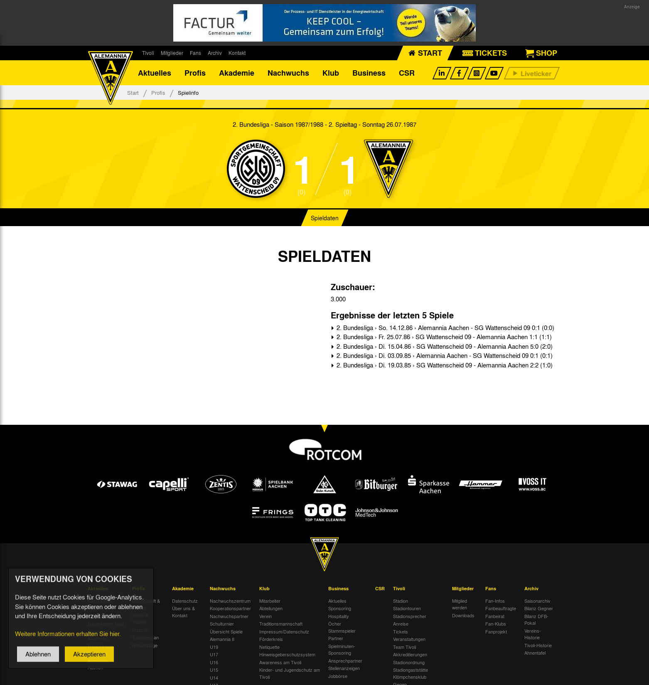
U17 (214, 654)
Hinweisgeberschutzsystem (287, 654)
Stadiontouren (407, 608)
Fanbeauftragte (500, 608)
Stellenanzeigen (344, 668)
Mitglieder (172, 53)
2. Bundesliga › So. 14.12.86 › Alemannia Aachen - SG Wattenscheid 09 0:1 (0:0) (444, 327)
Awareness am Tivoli (280, 662)
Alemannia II (222, 639)
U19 (214, 646)
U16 (214, 662)
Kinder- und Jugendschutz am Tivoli (289, 673)
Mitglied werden (459, 604)
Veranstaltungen (409, 639)
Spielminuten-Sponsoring (341, 649)
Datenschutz (185, 600)
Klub (330, 72)
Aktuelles (154, 72)
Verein (265, 616)
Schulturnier (222, 623)
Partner (335, 638)
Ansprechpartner (345, 660)
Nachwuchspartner (229, 616)
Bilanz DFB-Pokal (536, 619)
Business (369, 72)
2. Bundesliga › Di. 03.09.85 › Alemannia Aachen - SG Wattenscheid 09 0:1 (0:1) (444, 355)
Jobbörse (337, 676)
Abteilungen (271, 608)
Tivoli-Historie (538, 645)
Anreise (400, 623)
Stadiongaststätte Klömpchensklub (410, 673)
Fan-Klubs (495, 623)
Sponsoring (339, 608)
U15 (214, 669)
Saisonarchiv (537, 600)
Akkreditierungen (410, 654)
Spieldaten (325, 218)
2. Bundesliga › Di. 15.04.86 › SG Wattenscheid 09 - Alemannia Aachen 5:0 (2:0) (444, 346)
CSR (407, 72)
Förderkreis (271, 639)
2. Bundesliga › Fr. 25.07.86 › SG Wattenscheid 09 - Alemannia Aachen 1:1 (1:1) (443, 336)
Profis (195, 72)
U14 (214, 677)
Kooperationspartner (230, 608)
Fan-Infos (495, 600)
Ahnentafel (535, 652)
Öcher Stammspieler (342, 627)
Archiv (215, 53)
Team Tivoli (404, 646)
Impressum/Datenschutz (284, 631)
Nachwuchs (288, 72)
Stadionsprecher (409, 616)
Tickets (400, 631)
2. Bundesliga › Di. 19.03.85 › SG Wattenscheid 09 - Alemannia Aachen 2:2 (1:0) (444, 365)
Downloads (463, 615)
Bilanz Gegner (538, 608)
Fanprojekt (496, 631)
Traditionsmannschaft (280, 623)
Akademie (236, 72)
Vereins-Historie (532, 634)
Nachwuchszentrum (230, 600)
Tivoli (148, 53)
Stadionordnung (409, 662)
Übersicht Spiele (226, 631)
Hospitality (338, 616)
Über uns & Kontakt (183, 611)
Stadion (400, 600)
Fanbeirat (494, 616)
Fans (195, 53)
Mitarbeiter (269, 600)
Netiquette (269, 646)
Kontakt (237, 53)
